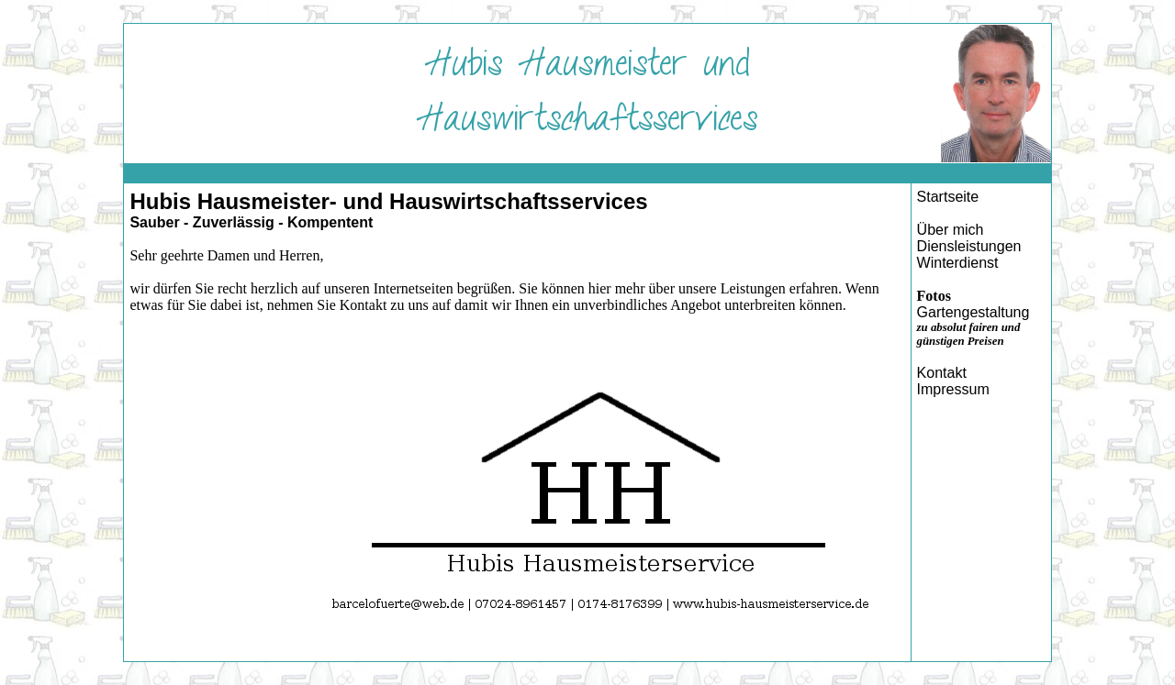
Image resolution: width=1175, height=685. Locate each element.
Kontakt (942, 373)
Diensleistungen (969, 246)
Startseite (948, 196)
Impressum (953, 389)
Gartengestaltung (973, 312)
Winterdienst (958, 263)
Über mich (950, 230)
